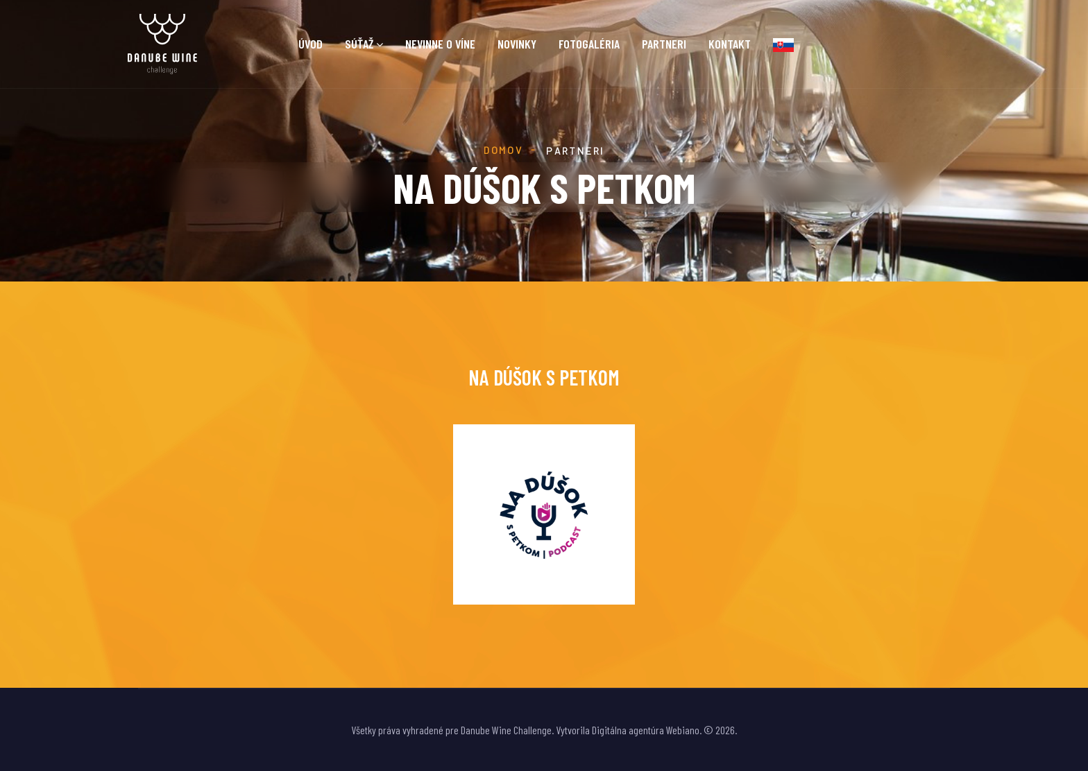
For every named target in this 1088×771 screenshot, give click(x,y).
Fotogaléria (589, 44)
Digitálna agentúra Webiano (645, 729)
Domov (503, 150)
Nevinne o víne (440, 44)
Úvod (310, 44)
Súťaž (359, 44)
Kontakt (729, 44)
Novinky (517, 44)
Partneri (664, 44)
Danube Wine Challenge (506, 729)
